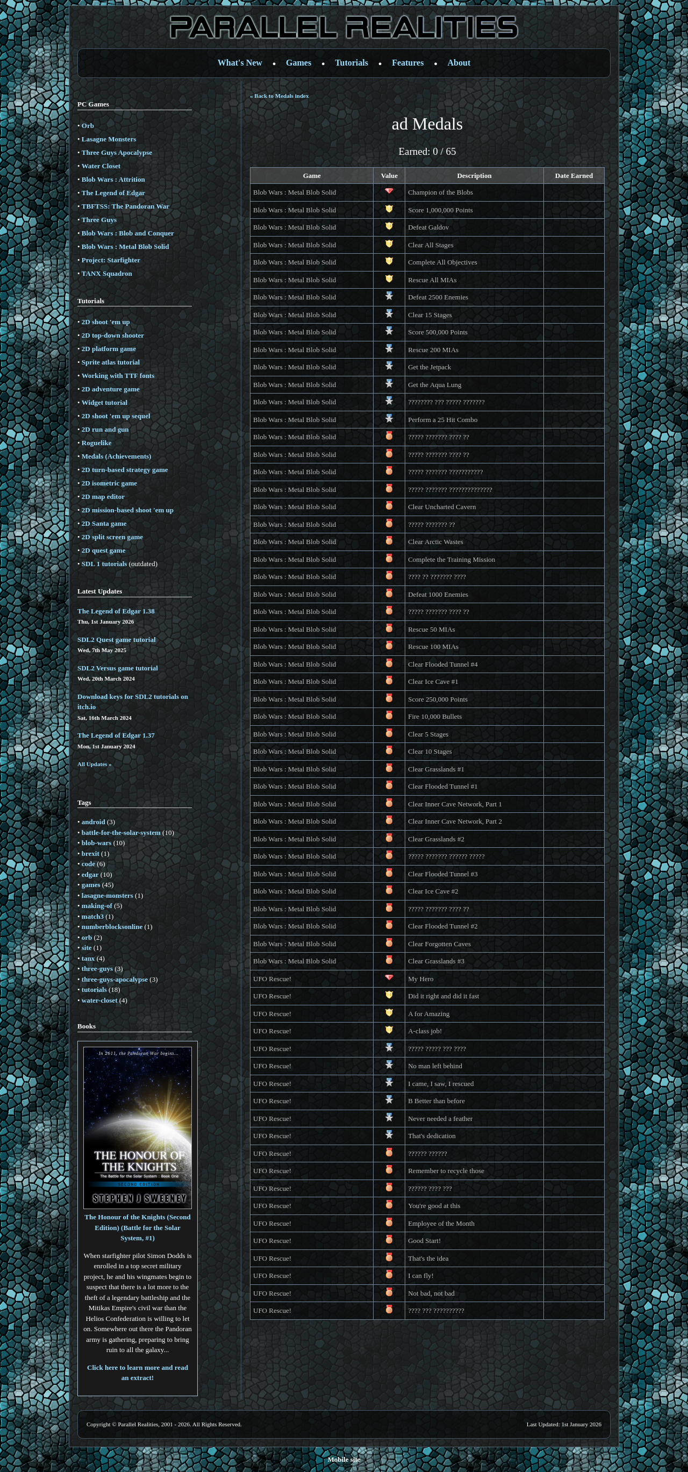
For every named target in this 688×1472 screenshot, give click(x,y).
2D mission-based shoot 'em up (128, 510)
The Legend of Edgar (113, 193)
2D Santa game (104, 523)
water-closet (100, 1000)
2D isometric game (109, 483)
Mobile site (343, 1459)
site (87, 948)
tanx (88, 958)
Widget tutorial (104, 402)
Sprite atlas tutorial (111, 362)
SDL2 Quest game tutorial (116, 639)
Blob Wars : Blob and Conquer (128, 233)
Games (298, 62)
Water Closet (101, 166)
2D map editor (103, 496)
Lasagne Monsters (109, 139)
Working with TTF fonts (118, 375)
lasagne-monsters (107, 895)
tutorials (94, 989)
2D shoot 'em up (106, 322)
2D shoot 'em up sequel (116, 416)
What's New (240, 62)
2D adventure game (111, 389)
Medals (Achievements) (117, 456)
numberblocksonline (112, 927)
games (91, 885)
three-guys (97, 968)
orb (87, 937)
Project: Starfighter (111, 260)
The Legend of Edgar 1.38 (116, 611)
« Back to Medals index (279, 95)
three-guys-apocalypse (115, 979)
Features (408, 62)
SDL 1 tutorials (104, 564)
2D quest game (104, 550)
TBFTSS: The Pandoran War (125, 206)
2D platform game (109, 349)
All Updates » (94, 764)
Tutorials (351, 62)
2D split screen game (112, 537)
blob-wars (97, 843)
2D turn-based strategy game (125, 470)
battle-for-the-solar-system (121, 832)
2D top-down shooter (113, 335)
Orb (88, 126)
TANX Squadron (107, 273)
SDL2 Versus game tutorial (117, 668)
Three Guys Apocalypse (117, 152)
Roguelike (97, 443)
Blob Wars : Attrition (113, 179)
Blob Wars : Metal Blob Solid (125, 246)
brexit (90, 853)
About (459, 62)
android (93, 822)
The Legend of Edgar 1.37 (116, 735)
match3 (93, 916)
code (88, 864)
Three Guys (99, 220)
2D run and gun (105, 429)
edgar (90, 874)
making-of (97, 906)
